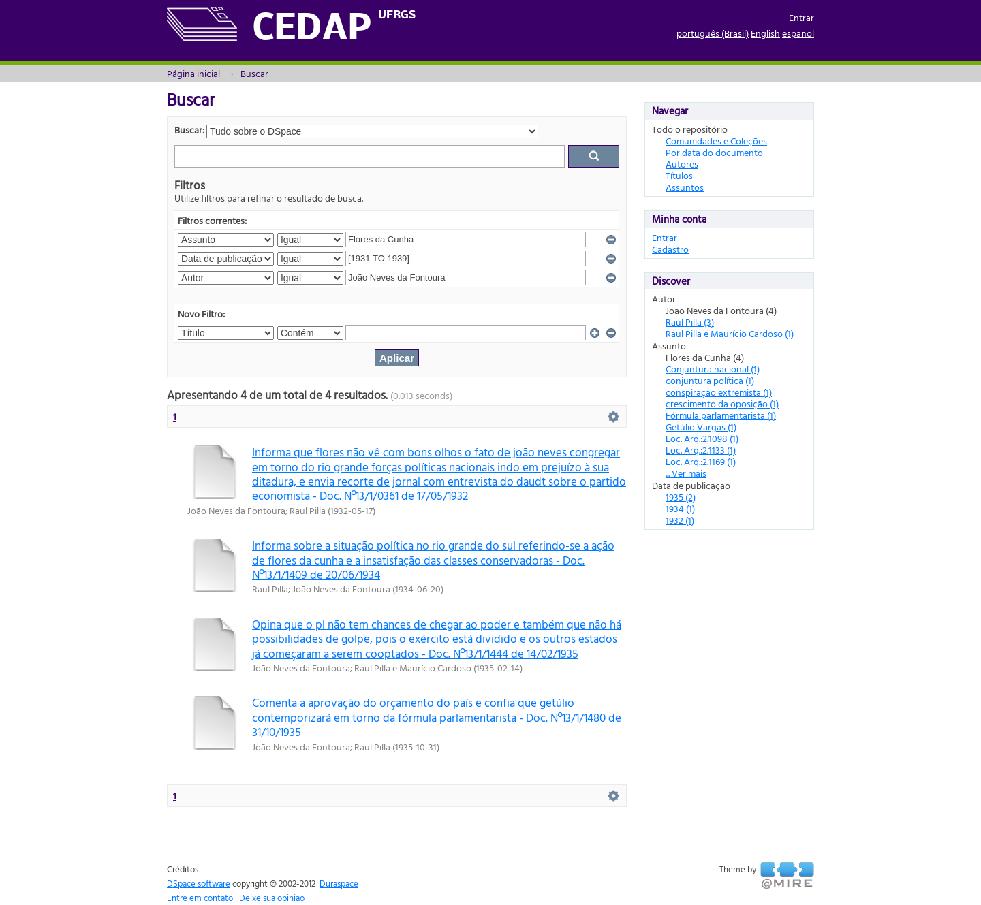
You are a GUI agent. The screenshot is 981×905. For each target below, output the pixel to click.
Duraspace (339, 883)
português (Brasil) (712, 33)
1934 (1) (680, 508)
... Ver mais (686, 473)
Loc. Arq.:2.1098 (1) (702, 438)
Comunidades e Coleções (716, 140)
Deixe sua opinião (272, 897)
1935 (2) (681, 497)
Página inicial (193, 73)
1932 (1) (680, 520)
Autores (682, 164)
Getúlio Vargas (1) (701, 426)
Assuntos (685, 187)
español (798, 33)
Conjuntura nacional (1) (713, 369)
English (765, 33)
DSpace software (198, 883)
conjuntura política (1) (710, 380)
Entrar (801, 17)
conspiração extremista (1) (719, 392)
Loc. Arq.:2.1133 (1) (701, 450)
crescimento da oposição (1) (722, 403)
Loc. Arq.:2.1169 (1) (701, 461)
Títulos (679, 175)
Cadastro (670, 249)
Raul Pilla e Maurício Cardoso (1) (730, 333)
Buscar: (189, 130)
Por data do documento (714, 152)
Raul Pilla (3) (690, 322)
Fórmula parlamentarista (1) (721, 415)
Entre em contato (200, 897)
